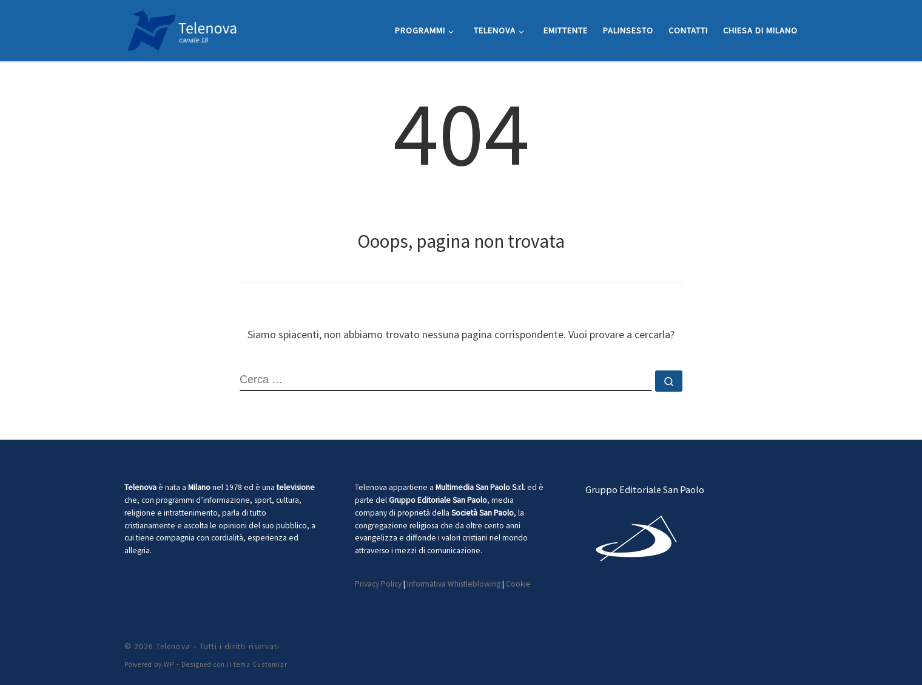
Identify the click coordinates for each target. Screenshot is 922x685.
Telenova (173, 646)
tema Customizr (261, 664)
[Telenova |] (182, 28)
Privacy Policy (378, 584)
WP (169, 664)
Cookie (518, 584)
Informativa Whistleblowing (453, 584)
